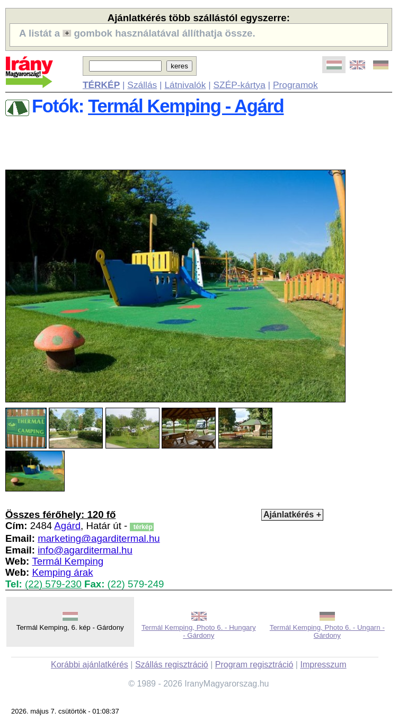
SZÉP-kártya (240, 85)
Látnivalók (185, 85)
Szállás (142, 85)
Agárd (67, 525)
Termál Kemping (67, 561)
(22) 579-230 (53, 584)
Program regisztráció (254, 664)
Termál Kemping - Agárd (186, 106)
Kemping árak (62, 572)
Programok (295, 85)
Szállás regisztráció (171, 664)
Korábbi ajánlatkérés (89, 664)
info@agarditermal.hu (85, 550)
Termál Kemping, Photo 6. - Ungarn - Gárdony (327, 631)
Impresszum (323, 664)
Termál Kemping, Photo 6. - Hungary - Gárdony (198, 631)
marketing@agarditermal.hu (99, 538)
